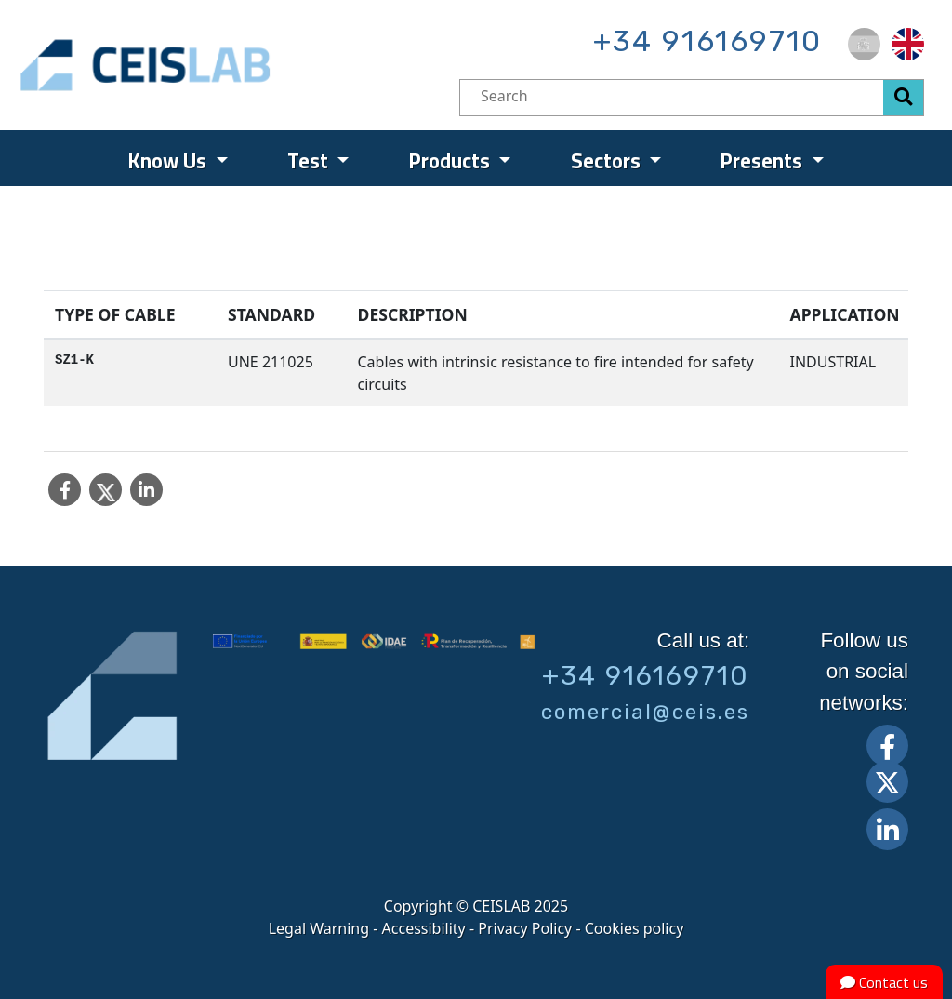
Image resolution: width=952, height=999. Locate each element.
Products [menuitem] (452, 160)
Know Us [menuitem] (169, 160)
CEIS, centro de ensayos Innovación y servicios (217, 65)
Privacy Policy (525, 928)
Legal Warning (319, 928)
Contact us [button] (884, 982)
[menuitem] (864, 44)
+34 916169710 (707, 41)
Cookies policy (634, 928)
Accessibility (424, 928)
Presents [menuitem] (764, 160)
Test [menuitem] (310, 160)
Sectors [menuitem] (608, 160)
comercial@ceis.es (645, 712)
